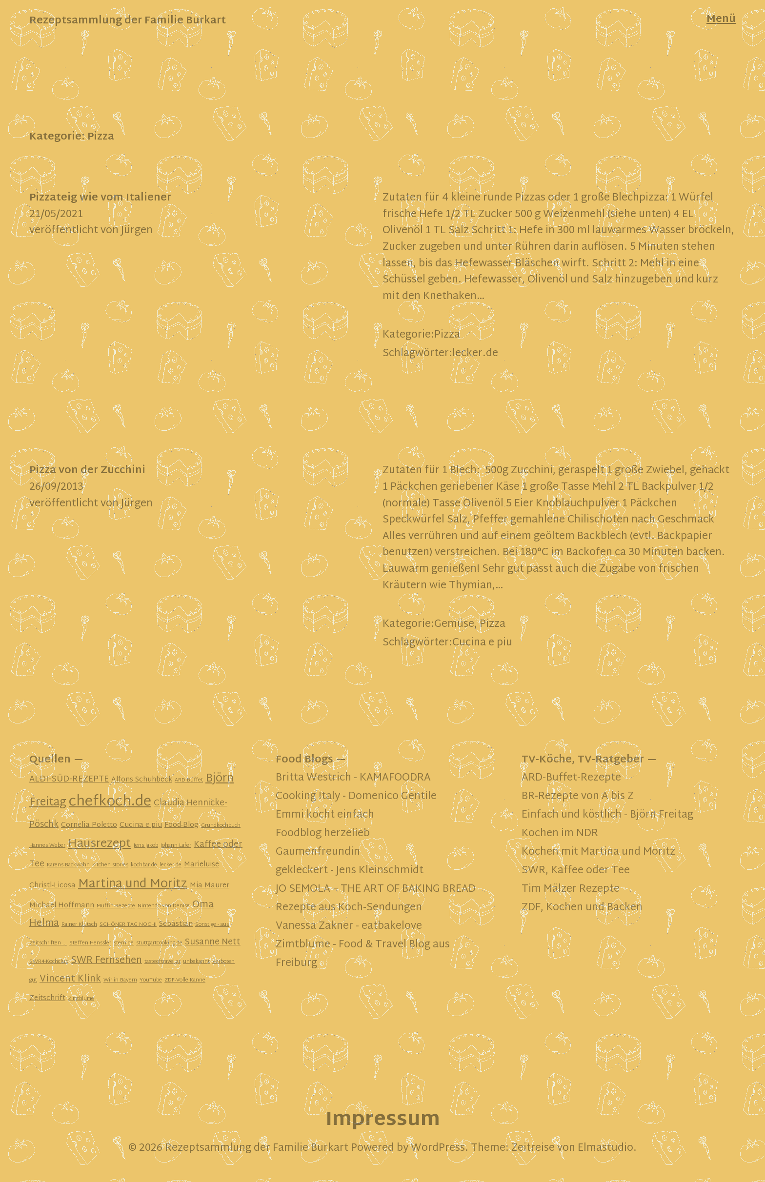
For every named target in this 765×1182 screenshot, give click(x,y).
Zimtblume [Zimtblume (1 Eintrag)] (81, 998)
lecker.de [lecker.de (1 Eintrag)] (170, 865)
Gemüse (454, 624)
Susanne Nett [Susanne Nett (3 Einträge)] (213, 942)
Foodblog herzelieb (323, 833)
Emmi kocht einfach (325, 815)
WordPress (438, 1148)
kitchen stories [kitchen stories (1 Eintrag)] (110, 865)
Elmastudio (605, 1148)
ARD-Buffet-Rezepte (571, 778)
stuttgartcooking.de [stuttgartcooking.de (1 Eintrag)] (159, 943)
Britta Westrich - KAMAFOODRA (353, 778)
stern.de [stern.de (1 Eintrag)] (124, 943)
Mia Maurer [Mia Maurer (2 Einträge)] (209, 885)
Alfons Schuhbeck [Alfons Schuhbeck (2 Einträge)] (141, 779)
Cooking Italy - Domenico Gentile (356, 796)
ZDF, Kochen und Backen (582, 908)
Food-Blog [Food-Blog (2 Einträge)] (181, 825)
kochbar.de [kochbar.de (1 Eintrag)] (144, 865)
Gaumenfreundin (318, 852)
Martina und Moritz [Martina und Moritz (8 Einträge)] (132, 884)
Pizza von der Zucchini (87, 470)
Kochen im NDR (560, 833)
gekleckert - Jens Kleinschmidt (349, 870)
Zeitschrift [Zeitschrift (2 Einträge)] (47, 998)
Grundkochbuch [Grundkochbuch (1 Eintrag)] (221, 825)
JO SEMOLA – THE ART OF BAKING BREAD (376, 889)
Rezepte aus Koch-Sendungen (349, 908)
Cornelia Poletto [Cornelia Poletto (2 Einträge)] (89, 825)
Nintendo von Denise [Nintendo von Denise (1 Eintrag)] (164, 906)
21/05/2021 (56, 214)
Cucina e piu (482, 643)
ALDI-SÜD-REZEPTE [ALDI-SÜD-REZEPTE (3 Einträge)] (69, 779)
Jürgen (137, 230)
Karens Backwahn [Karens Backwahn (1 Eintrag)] (68, 865)
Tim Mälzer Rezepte (571, 889)
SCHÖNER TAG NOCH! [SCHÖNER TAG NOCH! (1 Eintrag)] (128, 924)
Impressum (382, 1120)
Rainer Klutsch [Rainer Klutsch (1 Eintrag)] (79, 924)
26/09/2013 (56, 487)
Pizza (447, 335)
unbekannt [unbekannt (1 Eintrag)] (196, 961)
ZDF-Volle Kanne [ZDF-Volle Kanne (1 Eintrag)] (184, 980)
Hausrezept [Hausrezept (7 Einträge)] (99, 844)
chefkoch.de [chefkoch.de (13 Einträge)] (110, 802)
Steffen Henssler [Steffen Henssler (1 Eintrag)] (90, 943)
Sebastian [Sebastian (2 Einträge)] (176, 924)
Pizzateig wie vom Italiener (100, 198)
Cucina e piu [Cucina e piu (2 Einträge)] (141, 825)
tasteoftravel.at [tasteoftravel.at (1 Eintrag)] (162, 961)
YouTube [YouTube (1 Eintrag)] (151, 980)
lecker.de (475, 353)
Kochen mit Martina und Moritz (598, 852)
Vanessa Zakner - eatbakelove (349, 926)
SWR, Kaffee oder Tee (576, 870)
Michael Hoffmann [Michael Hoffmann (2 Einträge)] (61, 905)
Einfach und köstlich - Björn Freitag (607, 815)
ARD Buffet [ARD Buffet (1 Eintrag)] (189, 780)
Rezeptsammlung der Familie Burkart (127, 21)
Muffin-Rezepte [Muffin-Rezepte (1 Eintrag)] (116, 906)
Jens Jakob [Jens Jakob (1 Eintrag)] (146, 845)
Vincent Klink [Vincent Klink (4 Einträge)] (70, 979)
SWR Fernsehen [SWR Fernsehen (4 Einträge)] (106, 960)
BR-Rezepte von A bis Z (578, 796)
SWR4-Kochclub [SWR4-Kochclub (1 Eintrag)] (48, 961)
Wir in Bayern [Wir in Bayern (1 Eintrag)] (120, 980)
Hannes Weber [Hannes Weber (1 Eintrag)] (47, 845)
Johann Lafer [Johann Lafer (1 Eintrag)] (176, 845)
